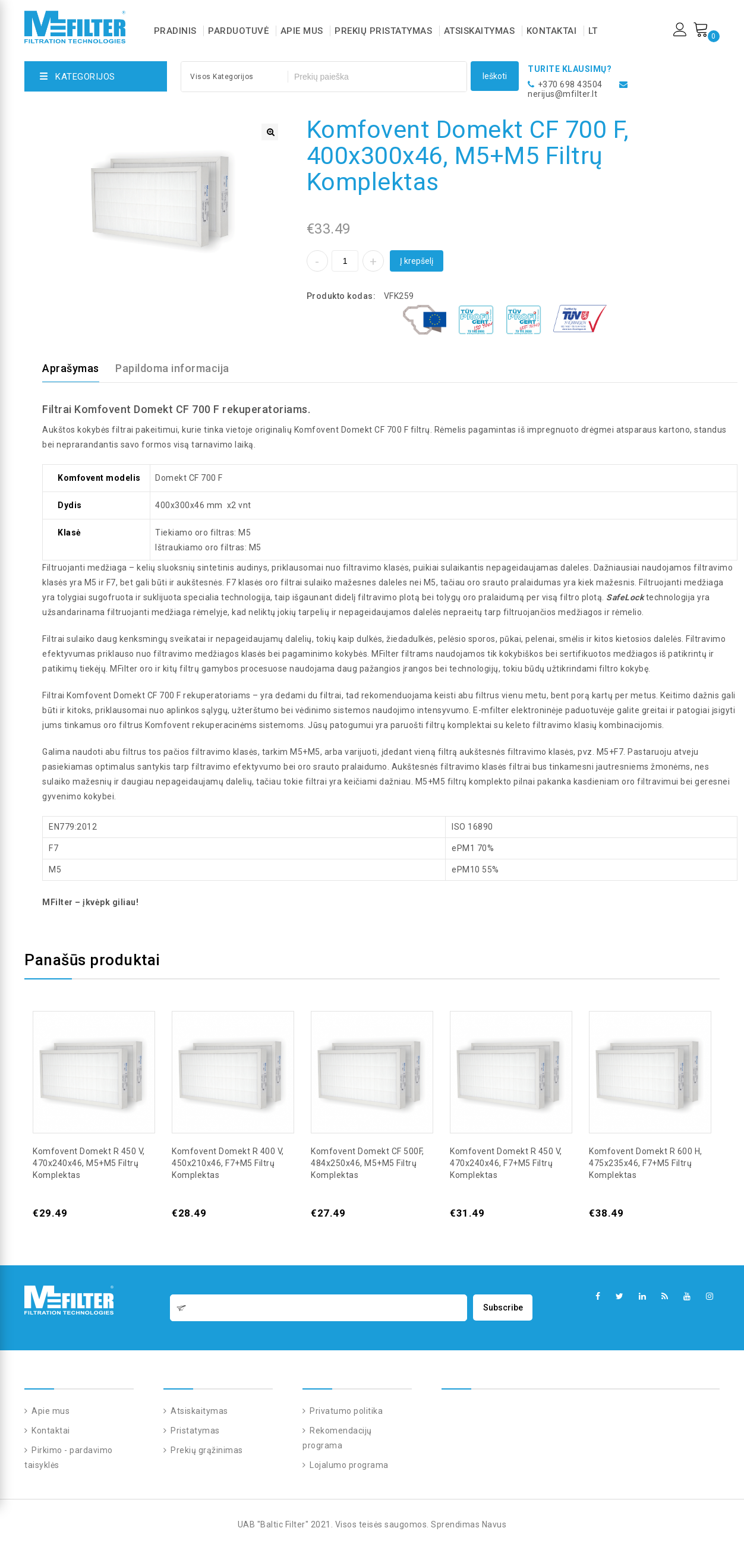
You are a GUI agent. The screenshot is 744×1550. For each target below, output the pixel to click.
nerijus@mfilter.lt (562, 94)
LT (593, 31)
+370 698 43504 (570, 84)
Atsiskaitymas (479, 31)
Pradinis (175, 31)
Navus (494, 1524)
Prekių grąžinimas (206, 1450)
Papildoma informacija (172, 368)
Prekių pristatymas (383, 31)
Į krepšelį (416, 261)
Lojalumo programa (348, 1465)
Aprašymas (70, 368)
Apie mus (301, 31)
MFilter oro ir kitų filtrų (154, 668)
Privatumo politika (345, 1411)
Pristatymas (194, 1430)
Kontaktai (552, 31)
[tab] (78, 368)
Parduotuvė (238, 31)
